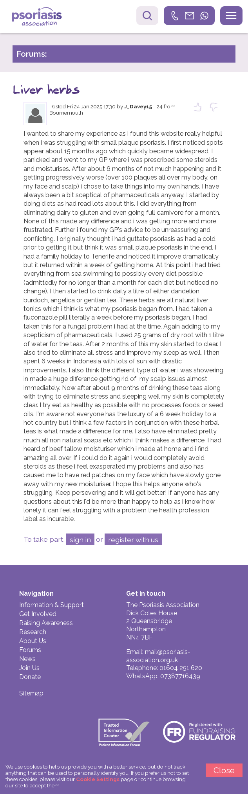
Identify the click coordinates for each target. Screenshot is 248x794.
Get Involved (37, 614)
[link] (189, 15)
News (27, 659)
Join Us (29, 668)
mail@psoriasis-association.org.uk (158, 656)
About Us (32, 641)
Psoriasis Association (42, 17)
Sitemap (31, 693)
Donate (30, 677)
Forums (30, 650)
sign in (80, 539)
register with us (133, 539)
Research (32, 632)
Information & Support (51, 605)
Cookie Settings (97, 779)
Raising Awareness (46, 623)
